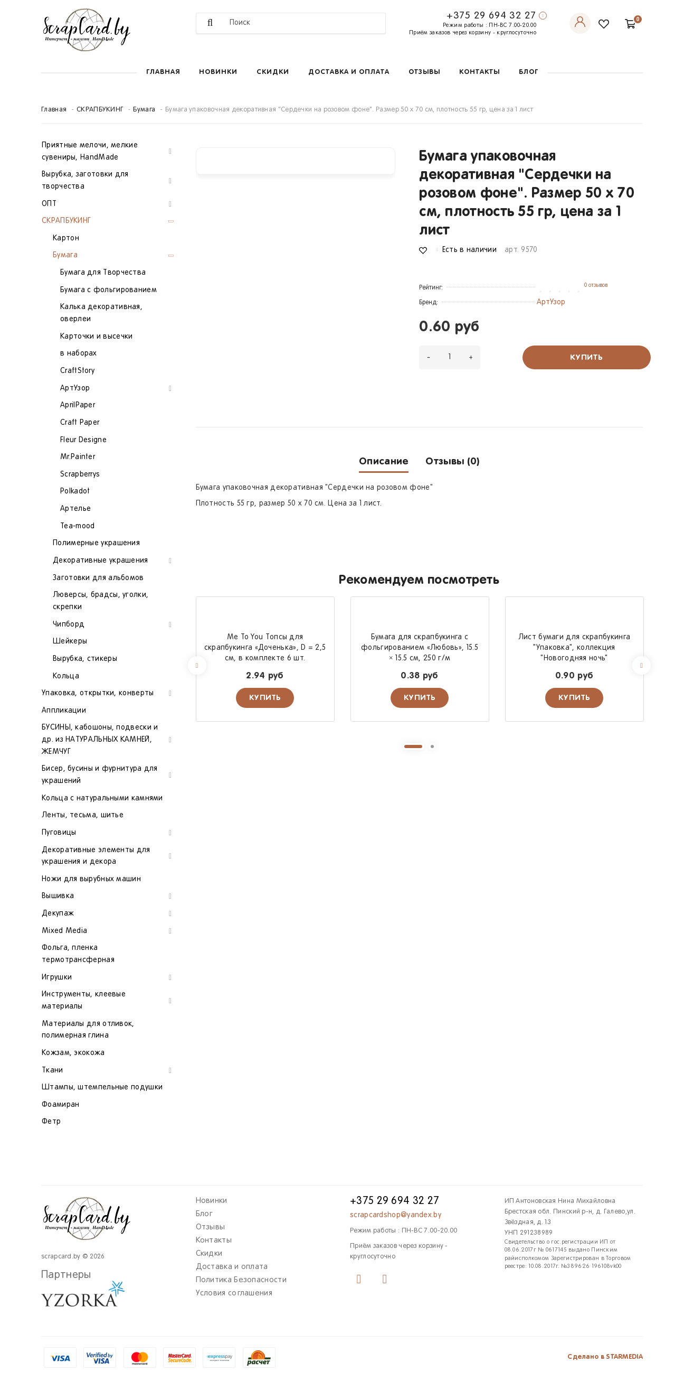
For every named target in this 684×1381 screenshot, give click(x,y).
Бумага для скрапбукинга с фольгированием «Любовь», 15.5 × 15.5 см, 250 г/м (419, 648)
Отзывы (424, 72)
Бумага (144, 110)
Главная (163, 72)
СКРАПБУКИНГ (100, 110)
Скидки (272, 72)
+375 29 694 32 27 (491, 16)
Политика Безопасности (241, 1280)
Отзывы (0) (452, 461)
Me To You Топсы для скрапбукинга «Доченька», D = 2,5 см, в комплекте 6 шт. (265, 648)
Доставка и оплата (349, 72)
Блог (528, 72)
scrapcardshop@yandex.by (395, 1215)
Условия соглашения (234, 1293)
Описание (383, 461)
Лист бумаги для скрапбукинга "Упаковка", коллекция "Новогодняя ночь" (574, 648)
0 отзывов (595, 285)
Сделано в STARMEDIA (605, 1357)
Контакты (479, 72)
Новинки (218, 72)
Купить (586, 357)
